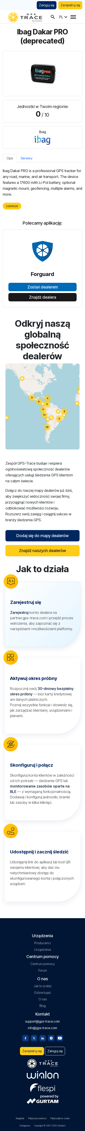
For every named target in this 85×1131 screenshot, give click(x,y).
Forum (42, 970)
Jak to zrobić (43, 986)
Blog (42, 1006)
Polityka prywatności (37, 1118)
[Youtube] (60, 1038)
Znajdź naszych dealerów (42, 550)
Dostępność (24, 1125)
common (12, 206)
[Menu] (73, 17)
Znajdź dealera (42, 297)
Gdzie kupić (42, 992)
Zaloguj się (46, 5)
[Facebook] (25, 1038)
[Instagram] (51, 1038)
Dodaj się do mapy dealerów (42, 535)
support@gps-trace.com (42, 1021)
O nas (43, 999)
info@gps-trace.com (42, 1028)
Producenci (42, 943)
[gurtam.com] (42, 1074)
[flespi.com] (42, 1087)
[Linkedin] (42, 1038)
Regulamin (20, 1118)
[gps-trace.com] (25, 17)
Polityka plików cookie (60, 1118)
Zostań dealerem (42, 287)
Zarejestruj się (70, 5)
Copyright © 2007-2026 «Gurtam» (50, 1125)
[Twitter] (34, 1038)
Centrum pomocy (42, 964)
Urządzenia (42, 949)
